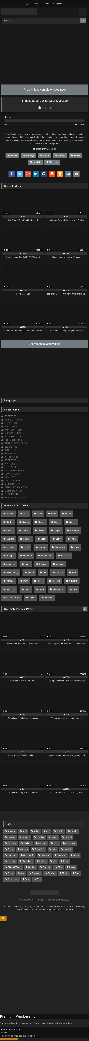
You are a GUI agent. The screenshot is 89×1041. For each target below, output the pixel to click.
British (57, 522)
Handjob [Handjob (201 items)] (67, 849)
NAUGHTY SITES (12, 436)
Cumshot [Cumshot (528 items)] (42, 843)
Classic (41, 530)
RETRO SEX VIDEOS (14, 443)
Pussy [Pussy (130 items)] (10, 873)
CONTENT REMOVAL (59, 900)
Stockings (11, 589)
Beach (68, 513)
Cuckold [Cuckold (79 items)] (27, 843)
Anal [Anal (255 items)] (24, 831)
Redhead (56, 581)
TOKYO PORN (10, 474)
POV (25, 581)
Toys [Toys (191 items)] (27, 879)
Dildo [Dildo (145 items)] (56, 843)
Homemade (46, 555)
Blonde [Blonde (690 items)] (74, 831)
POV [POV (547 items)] (60, 867)
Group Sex (60, 547)
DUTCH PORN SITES (14, 487)
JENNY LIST (9, 450)
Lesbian (42, 564)
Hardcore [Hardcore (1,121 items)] (12, 855)
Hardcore (27, 555)
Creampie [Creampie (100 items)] (12, 843)
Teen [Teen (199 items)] (77, 873)
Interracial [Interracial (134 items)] (45, 855)
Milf (44, 572)
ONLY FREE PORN (12, 470)
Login (48, 4)
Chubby (25, 530)
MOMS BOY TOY (11, 491)
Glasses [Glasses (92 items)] (24, 849)
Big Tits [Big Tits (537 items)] (60, 831)
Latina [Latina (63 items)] (76, 855)
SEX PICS (8, 453)
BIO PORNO (9, 447)
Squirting (73, 581)
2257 (40, 900)
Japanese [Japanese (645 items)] (61, 855)
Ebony (58, 539)
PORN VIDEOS (10, 480)
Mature (30, 572)
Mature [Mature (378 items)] (42, 861)
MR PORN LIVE (11, 433)
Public (39, 581)
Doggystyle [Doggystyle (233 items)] (70, 843)
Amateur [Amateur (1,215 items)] (11, 831)
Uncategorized (13, 598)
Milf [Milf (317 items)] (54, 861)
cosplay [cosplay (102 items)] (40, 837)
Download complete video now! (44, 89)
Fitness (75, 155)
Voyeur (32, 598)
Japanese (11, 564)
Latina (27, 564)
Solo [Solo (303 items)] (22, 873)
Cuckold (10, 539)
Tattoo (27, 589)
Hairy (76, 547)
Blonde (12, 155)
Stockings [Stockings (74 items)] (36, 873)
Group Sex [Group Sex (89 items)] (40, 849)
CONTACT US (26, 900)
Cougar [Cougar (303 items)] (54, 837)
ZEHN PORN (9, 457)
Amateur (10, 513)
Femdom (11, 547)
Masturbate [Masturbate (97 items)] (27, 861)
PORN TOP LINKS (12, 440)
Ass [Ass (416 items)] (48, 831)
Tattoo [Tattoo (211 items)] (65, 873)
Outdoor (59, 572)
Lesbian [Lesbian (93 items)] (11, 861)
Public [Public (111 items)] (72, 867)
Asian (39, 513)
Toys (75, 589)
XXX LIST (8, 477)
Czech (43, 539)
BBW (53, 513)
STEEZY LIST (10, 467)
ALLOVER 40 (9, 426)
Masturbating (12, 572)
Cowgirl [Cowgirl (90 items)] (68, 837)
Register (58, 4)
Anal (25, 513)
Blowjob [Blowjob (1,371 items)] (11, 837)
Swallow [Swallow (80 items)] (51, 873)
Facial (73, 539)
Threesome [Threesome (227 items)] (13, 879)
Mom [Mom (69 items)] (65, 861)
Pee (74, 572)
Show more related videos (44, 343)
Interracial (65, 555)
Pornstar (10, 581)
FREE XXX (8, 416)
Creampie (74, 530)
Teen (41, 589)
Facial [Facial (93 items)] (10, 849)
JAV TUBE (8, 464)
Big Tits (10, 522)
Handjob (35, 162)
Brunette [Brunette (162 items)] (26, 837)
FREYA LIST (9, 423)
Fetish (26, 547)
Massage (28, 155)
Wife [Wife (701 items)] (39, 879)
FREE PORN (9, 494)
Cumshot (27, 539)
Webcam (48, 598)
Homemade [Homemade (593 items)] (28, 855)
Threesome (58, 589)
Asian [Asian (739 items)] (36, 831)
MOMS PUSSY (10, 484)
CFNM (9, 530)
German (42, 547)
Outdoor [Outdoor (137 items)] (32, 867)
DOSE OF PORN (11, 420)
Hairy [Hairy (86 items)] (54, 849)
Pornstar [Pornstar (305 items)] (46, 867)
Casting (72, 522)
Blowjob (60, 155)
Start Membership (9, 1039)
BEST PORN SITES (13, 497)
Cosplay (57, 530)
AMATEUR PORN (11, 430)
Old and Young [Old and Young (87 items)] (14, 867)
